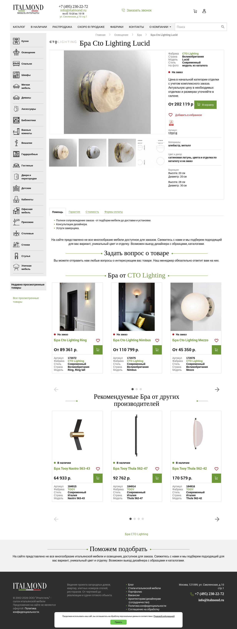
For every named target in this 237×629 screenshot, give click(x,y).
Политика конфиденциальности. (26, 610)
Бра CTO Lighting (136, 534)
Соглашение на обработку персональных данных (143, 611)
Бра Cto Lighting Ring (70, 340)
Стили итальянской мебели (144, 588)
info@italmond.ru (73, 10)
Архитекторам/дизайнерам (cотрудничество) (144, 600)
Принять (118, 622)
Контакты (136, 27)
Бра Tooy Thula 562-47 (130, 468)
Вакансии (134, 595)
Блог (131, 584)
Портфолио (135, 591)
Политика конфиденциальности (147, 605)
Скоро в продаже (91, 27)
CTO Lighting (190, 53)
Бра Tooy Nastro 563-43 (72, 468)
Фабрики (116, 27)
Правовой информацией (164, 616)
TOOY (71, 489)
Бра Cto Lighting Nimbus (132, 340)
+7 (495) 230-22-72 (73, 6)
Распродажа (62, 27)
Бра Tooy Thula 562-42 (189, 468)
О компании (160, 27)
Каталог (19, 27)
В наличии (39, 27)
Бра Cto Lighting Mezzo (190, 340)
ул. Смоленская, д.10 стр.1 (73, 16)
